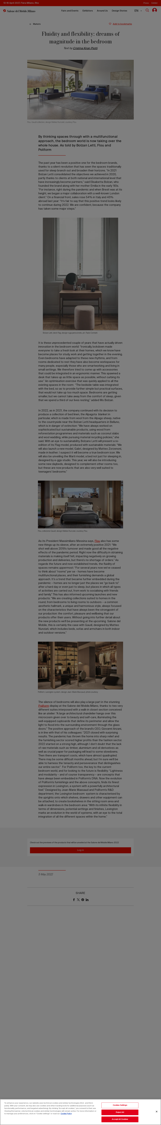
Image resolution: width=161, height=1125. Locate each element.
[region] (80, 1112)
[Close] (157, 1112)
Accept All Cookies (120, 1119)
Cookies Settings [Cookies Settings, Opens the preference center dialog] (120, 1105)
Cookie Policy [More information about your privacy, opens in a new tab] (66, 1114)
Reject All (120, 1112)
